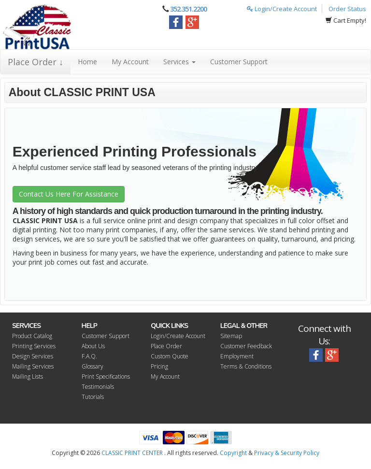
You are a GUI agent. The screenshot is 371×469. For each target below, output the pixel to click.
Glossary (92, 366)
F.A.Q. (89, 356)
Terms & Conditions (245, 366)
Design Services (32, 356)
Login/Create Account (282, 8)
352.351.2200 (188, 9)
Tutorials (93, 397)
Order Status (347, 8)
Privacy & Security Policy (286, 453)
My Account (130, 61)
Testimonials (98, 387)
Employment (237, 356)
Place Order (166, 346)
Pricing (159, 366)
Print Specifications (106, 376)
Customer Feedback (246, 346)
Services (179, 61)
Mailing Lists (27, 376)
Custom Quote (169, 356)
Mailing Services (33, 366)
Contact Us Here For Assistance (68, 194)
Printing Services (34, 346)
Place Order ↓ (35, 62)
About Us (93, 346)
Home (87, 61)
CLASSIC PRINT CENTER (132, 453)
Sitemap (231, 336)
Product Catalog (32, 336)
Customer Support (239, 61)
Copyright (233, 453)
